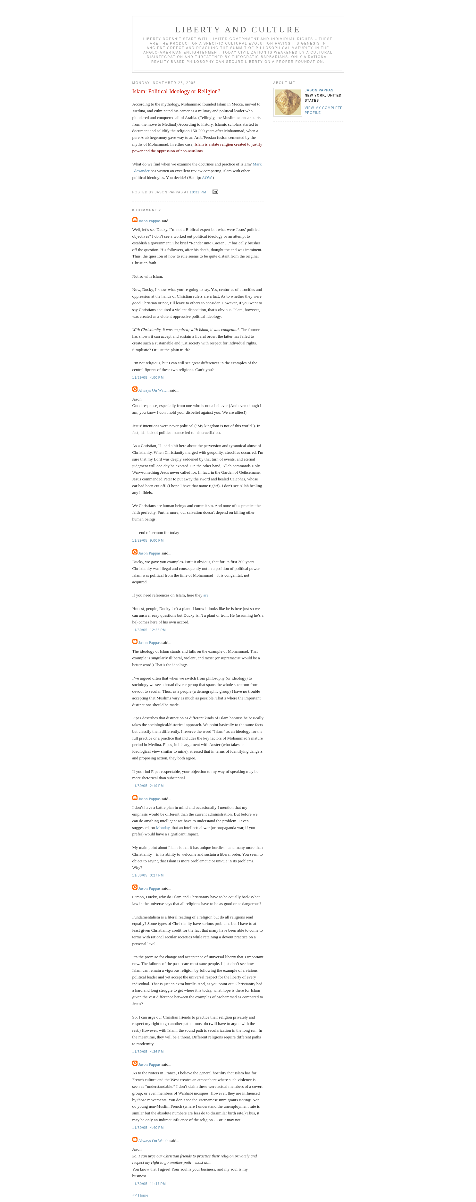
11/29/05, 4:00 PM (148, 377)
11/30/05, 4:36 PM (148, 1052)
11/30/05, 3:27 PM (148, 875)
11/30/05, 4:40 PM (148, 1128)
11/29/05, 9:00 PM (148, 540)
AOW (207, 177)
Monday (163, 827)
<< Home (140, 1195)
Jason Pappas (149, 220)
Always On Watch (153, 390)
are (205, 595)
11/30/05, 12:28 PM (149, 630)
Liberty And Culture (238, 29)
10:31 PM (198, 192)
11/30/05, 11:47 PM (149, 1184)
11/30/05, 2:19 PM (148, 786)
